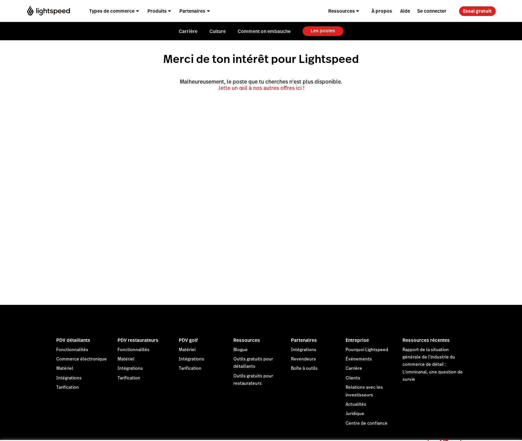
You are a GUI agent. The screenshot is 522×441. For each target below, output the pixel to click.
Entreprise (357, 340)
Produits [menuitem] (157, 11)
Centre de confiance (367, 423)
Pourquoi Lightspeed (367, 350)
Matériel (64, 368)
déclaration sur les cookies (283, 428)
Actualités (356, 404)
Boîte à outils (304, 368)
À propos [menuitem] (382, 11)
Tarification (67, 387)
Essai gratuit (477, 11)
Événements (359, 359)
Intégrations (69, 378)
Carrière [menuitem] (188, 31)
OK (444, 432)
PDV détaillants (73, 340)
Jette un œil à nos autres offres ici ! (261, 88)
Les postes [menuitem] (323, 30)
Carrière (354, 368)
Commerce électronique (81, 359)
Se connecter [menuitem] (431, 11)
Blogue (240, 350)
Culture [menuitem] (217, 31)
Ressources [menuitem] (341, 11)
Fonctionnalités (72, 350)
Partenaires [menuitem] (192, 11)
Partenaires (304, 340)
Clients (353, 378)
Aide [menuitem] (405, 11)
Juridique (355, 414)
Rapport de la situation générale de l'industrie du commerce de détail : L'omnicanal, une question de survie (432, 365)
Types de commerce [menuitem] (111, 11)
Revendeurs (303, 359)
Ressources (246, 340)
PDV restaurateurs (138, 340)
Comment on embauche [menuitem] (264, 31)
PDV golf (188, 340)
